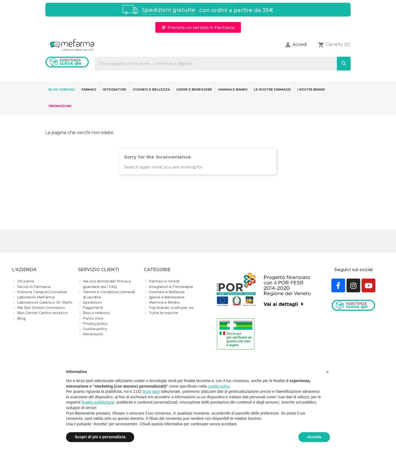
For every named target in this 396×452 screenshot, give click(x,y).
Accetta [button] (314, 437)
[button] (198, 27)
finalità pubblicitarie (98, 402)
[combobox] (211, 63)
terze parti (151, 391)
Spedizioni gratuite (168, 10)
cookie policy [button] (219, 386)
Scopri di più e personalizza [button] (100, 437)
